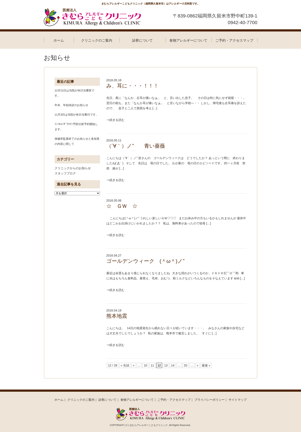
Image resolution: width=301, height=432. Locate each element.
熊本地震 (116, 316)
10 (145, 365)
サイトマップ (238, 399)
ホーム (59, 40)
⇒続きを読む (115, 120)
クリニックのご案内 (96, 40)
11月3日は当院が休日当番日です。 (77, 114)
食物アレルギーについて (188, 40)
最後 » (206, 365)
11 (152, 365)
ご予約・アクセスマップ (234, 40)
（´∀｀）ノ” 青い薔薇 (135, 146)
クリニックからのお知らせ (73, 168)
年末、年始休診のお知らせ (71, 105)
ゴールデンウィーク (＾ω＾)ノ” (145, 261)
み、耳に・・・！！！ (132, 86)
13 (166, 365)
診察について (142, 40)
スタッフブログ (65, 173)
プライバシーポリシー (209, 399)
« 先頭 (125, 365)
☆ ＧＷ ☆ (121, 206)
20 (185, 365)
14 (173, 365)
